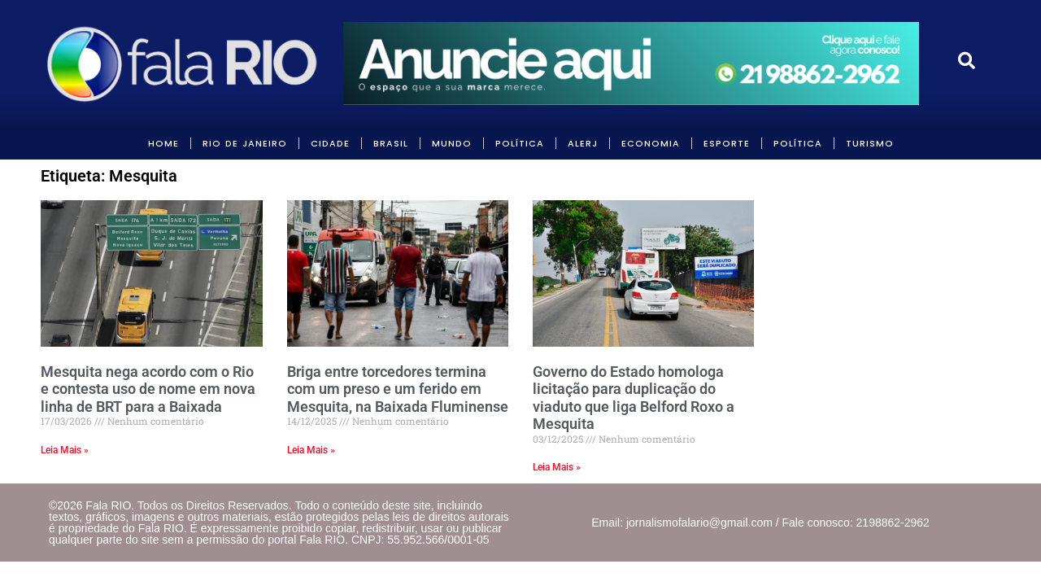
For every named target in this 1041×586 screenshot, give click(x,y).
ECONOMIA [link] (650, 143)
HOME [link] (163, 143)
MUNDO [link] (452, 143)
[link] (183, 63)
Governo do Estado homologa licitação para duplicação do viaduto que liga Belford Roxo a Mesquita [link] (633, 398)
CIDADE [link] (330, 143)
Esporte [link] (726, 143)
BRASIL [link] (390, 143)
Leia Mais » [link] (65, 450)
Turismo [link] (870, 143)
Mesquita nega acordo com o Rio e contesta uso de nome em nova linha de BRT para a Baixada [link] (148, 389)
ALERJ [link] (583, 143)
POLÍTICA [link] (519, 143)
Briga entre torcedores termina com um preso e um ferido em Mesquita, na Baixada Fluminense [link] (397, 389)
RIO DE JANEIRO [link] (245, 143)
